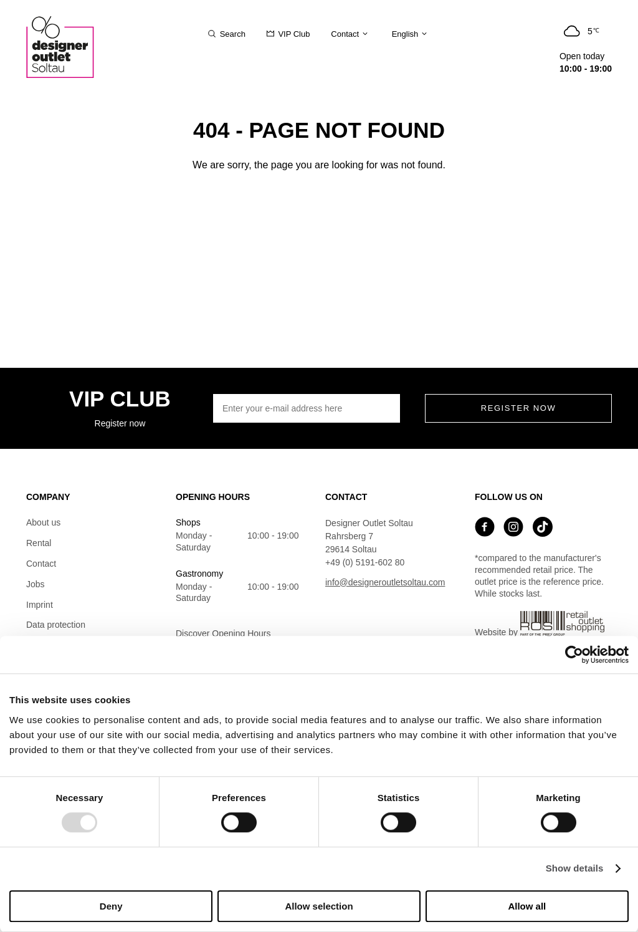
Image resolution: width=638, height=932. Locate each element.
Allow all (527, 906)
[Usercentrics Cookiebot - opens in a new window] (574, 654)
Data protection (55, 625)
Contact (41, 564)
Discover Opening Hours (223, 633)
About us (43, 522)
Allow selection (319, 906)
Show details (575, 868)
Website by (539, 624)
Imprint (39, 605)
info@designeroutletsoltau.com (385, 582)
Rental (38, 543)
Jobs (35, 584)
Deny (111, 906)
